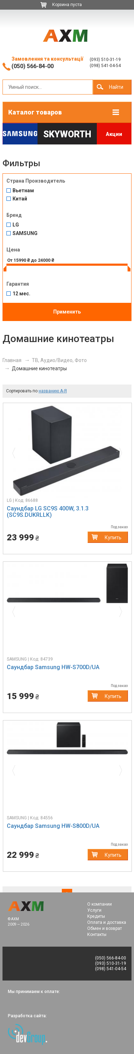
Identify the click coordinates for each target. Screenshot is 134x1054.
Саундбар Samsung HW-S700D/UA (53, 667)
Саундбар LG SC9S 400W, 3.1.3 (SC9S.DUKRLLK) (48, 511)
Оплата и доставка (106, 922)
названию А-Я (53, 390)
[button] (16, 451)
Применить (67, 312)
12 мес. (21, 293)
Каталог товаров (35, 112)
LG (16, 225)
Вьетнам (23, 190)
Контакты (96, 934)
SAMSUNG (25, 233)
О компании (99, 904)
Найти (116, 87)
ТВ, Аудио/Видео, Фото (59, 360)
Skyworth (67, 134)
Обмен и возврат (104, 928)
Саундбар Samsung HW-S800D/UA (53, 826)
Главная (12, 360)
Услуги (94, 910)
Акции (114, 134)
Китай (20, 199)
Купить (113, 537)
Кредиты (96, 916)
